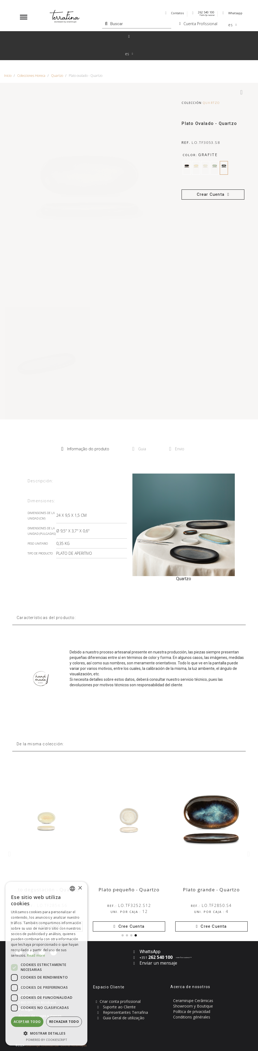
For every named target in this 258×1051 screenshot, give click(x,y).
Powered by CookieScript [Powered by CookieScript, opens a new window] (46, 1040)
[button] (213, 194)
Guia (139, 449)
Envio (176, 449)
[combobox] (72, 888)
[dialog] (46, 964)
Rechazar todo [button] (64, 1021)
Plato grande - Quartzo (211, 889)
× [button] (80, 888)
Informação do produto (85, 449)
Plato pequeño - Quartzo (129, 889)
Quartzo (211, 103)
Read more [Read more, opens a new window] (36, 955)
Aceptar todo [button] (27, 1021)
